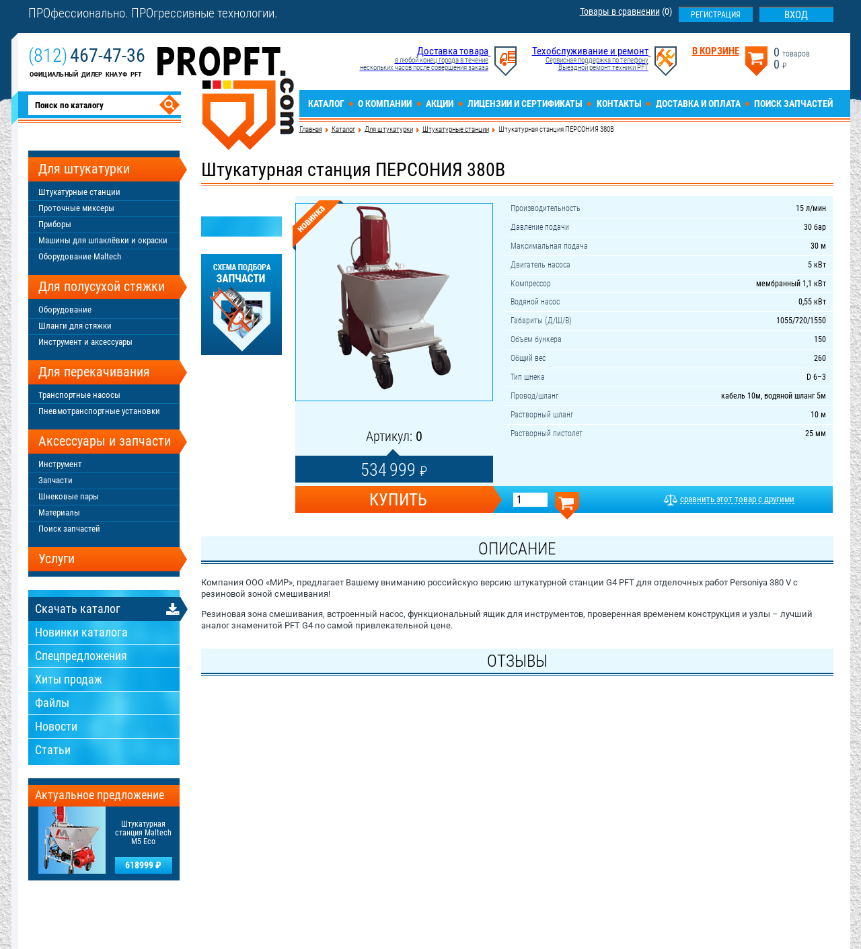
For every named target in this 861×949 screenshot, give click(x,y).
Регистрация (716, 14)
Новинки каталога (81, 632)
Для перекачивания (94, 371)
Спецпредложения (81, 656)
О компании (385, 103)
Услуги (56, 558)
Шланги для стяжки (75, 325)
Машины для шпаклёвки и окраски (102, 240)
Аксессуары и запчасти (104, 441)
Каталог (326, 103)
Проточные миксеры (76, 208)
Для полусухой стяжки (101, 286)
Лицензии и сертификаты (525, 103)
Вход (796, 15)
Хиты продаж (68, 679)
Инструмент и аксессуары (85, 341)
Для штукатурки (389, 129)
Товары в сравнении (620, 11)
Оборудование (64, 309)
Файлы (52, 703)
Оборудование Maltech (79, 256)
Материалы (59, 512)
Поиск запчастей (793, 103)
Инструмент (60, 464)
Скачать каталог (77, 609)
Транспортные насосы (79, 394)
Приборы (54, 224)
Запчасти (55, 480)
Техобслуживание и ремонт (590, 51)
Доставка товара (452, 51)
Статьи (53, 750)
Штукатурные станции (455, 129)
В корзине (715, 51)
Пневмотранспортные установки (99, 411)
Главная (310, 129)
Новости (56, 726)
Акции (439, 103)
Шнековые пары (68, 496)
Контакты (619, 103)
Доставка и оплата (698, 103)
